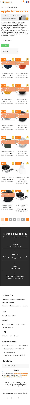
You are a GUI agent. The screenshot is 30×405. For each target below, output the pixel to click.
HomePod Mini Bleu (7, 73)
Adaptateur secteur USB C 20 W (22, 178)
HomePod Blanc (22, 151)
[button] (21, 2)
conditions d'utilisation (16, 376)
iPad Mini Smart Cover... (7, 151)
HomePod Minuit (22, 125)
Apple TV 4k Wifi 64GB (8, 177)
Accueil (3, 7)
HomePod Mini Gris (22, 99)
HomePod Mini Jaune (7, 99)
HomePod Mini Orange (22, 73)
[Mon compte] (25, 2)
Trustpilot (4, 225)
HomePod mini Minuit (7, 205)
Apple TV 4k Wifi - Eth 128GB (22, 206)
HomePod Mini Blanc (7, 125)
